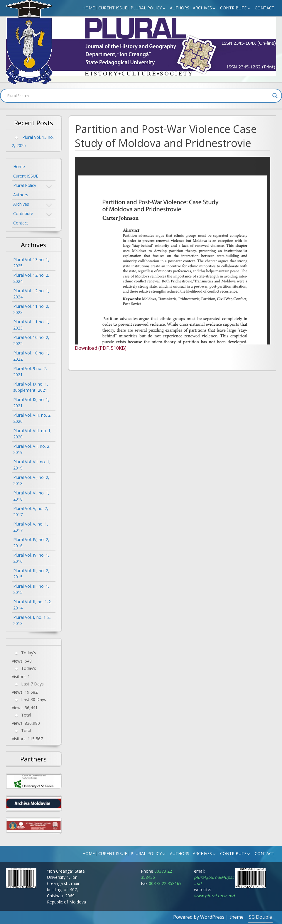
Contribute (233, 8)
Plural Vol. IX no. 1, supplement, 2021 (30, 387)
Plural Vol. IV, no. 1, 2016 (31, 558)
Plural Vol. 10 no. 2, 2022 (31, 340)
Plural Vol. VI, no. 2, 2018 (31, 480)
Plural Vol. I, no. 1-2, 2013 (32, 620)
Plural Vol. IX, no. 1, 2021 (31, 402)
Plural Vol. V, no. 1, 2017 (30, 527)
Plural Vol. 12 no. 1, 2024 (31, 294)
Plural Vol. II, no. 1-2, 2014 (32, 605)
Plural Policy (146, 8)
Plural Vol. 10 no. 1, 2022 (31, 356)
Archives (202, 8)
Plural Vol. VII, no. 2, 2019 (31, 449)
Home (88, 8)
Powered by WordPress (198, 917)
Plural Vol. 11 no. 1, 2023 (31, 325)
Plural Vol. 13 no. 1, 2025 (31, 262)
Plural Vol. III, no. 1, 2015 (31, 589)
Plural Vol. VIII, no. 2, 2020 (32, 418)
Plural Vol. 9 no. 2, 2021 (30, 371)
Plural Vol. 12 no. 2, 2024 (31, 278)
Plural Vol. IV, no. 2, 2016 (31, 542)
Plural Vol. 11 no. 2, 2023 (31, 309)
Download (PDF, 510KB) (100, 348)
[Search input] (138, 96)
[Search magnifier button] (275, 96)
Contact (264, 8)
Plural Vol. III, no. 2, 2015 (31, 574)
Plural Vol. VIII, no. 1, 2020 (32, 434)
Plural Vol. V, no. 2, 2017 (30, 511)
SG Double (260, 917)
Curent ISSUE (112, 8)
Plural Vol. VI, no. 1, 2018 (31, 496)
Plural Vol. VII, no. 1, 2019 (31, 465)
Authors (179, 8)
